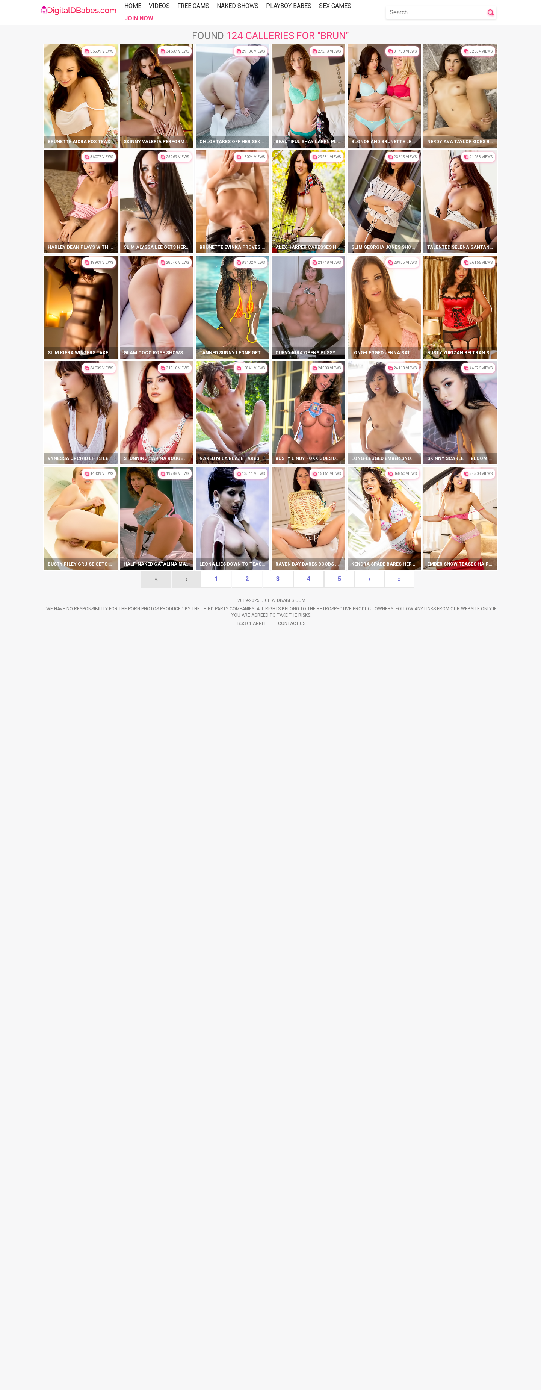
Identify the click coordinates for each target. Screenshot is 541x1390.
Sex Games (335, 5)
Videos (159, 5)
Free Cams (193, 5)
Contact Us (291, 1379)
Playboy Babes (288, 5)
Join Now (138, 18)
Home (132, 5)
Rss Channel (252, 1379)
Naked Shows (237, 5)
